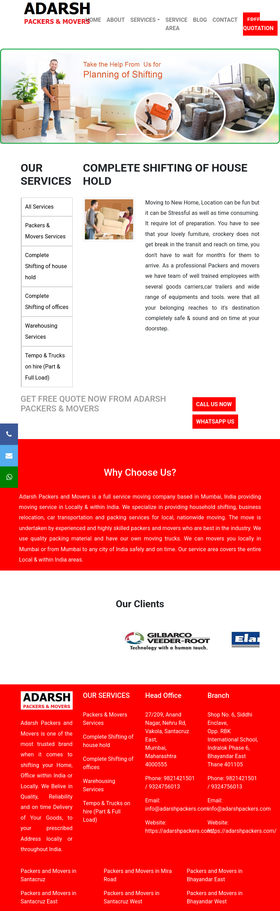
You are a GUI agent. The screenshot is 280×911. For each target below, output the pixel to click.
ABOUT (116, 20)
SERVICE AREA (176, 24)
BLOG (200, 20)
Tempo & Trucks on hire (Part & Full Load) (45, 366)
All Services (39, 206)
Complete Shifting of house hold (46, 266)
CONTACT (225, 20)
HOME (93, 20)
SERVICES (143, 20)
